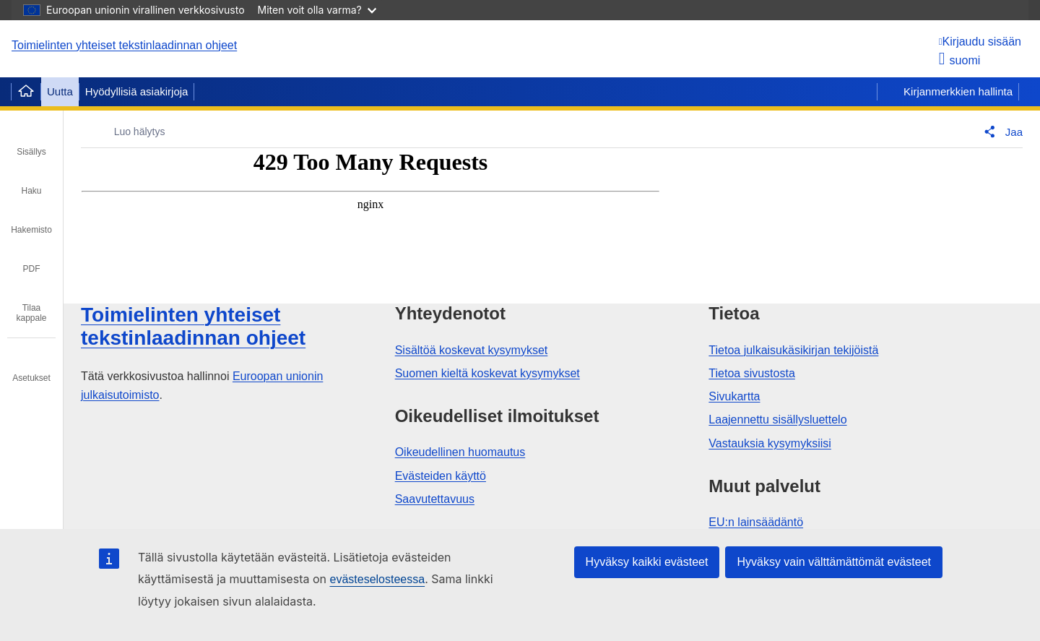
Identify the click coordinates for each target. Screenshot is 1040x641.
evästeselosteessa (377, 579)
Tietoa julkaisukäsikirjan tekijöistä (793, 350)
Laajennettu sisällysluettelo (777, 419)
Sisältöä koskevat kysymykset (471, 350)
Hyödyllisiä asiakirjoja (136, 91)
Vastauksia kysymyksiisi (769, 443)
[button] (1000, 131)
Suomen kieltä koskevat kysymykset (487, 373)
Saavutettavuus (434, 499)
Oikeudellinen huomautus (460, 452)
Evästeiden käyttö (440, 476)
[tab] (31, 141)
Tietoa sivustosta (751, 373)
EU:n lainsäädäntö (755, 522)
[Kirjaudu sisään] (980, 41)
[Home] (26, 91)
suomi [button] (959, 60)
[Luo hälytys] (130, 131)
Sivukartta (734, 396)
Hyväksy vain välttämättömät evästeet (834, 562)
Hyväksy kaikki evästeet (647, 562)
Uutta (60, 91)
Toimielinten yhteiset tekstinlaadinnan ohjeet (124, 45)
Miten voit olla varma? (317, 10)
